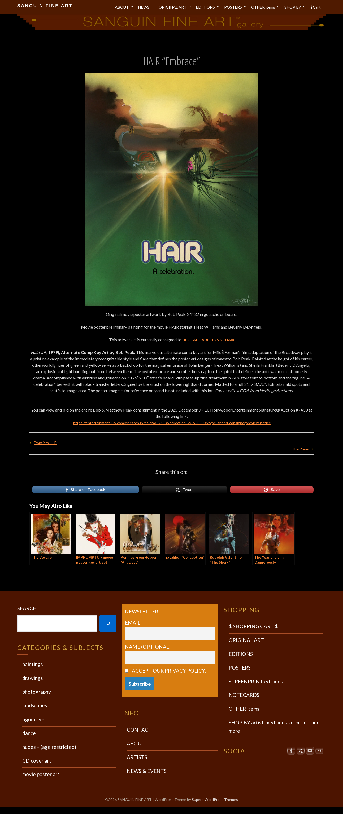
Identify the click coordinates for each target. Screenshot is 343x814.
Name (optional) (148, 647)
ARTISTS (137, 757)
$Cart (315, 7)
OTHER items (263, 7)
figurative (33, 719)
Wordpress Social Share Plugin (145, 810)
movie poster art (40, 774)
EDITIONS (205, 7)
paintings (32, 664)
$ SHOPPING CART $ (253, 626)
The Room (299, 448)
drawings (32, 678)
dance (29, 733)
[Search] (107, 623)
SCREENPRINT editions (256, 681)
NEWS (143, 7)
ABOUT (122, 7)
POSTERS (233, 7)
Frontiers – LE (46, 442)
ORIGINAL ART (172, 7)
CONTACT (139, 730)
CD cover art (36, 761)
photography (36, 692)
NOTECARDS (244, 695)
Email (132, 623)
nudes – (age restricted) (49, 747)
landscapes (34, 705)
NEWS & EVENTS (147, 771)
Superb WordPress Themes (215, 799)
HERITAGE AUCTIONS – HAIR (208, 339)
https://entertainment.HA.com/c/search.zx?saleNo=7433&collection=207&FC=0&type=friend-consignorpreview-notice (172, 422)
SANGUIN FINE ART (45, 5)
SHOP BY (292, 7)
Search (27, 608)
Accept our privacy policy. (169, 670)
